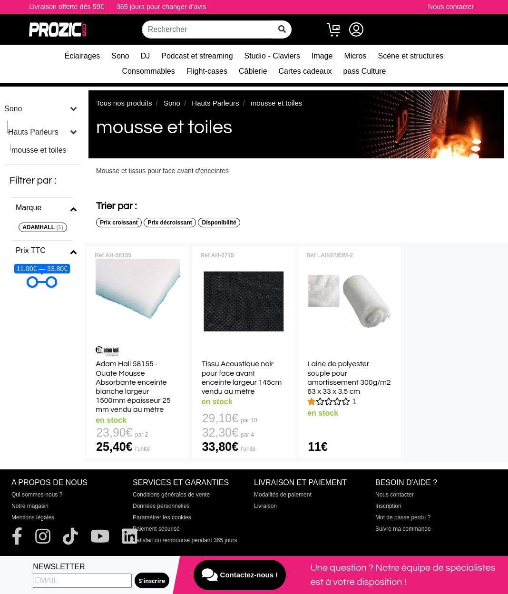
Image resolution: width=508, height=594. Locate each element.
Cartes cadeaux (305, 71)
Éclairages (82, 56)
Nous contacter (451, 6)
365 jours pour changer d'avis (161, 6)
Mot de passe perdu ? (402, 517)
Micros (355, 56)
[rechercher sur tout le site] (282, 29)
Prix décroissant (169, 222)
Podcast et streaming (197, 56)
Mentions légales (32, 517)
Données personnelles (161, 506)
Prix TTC (31, 250)
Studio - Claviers (272, 56)
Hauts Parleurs (33, 132)
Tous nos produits (124, 103)
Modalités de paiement (283, 494)
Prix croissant (118, 222)
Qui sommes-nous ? (36, 494)
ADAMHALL (42, 227)
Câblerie (253, 71)
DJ (145, 56)
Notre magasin (30, 506)
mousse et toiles (39, 150)
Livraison (265, 506)
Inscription (388, 506)
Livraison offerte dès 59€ (66, 6)
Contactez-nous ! (240, 575)
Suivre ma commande (403, 529)
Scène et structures (411, 56)
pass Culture (364, 71)
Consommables (148, 71)
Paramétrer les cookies (162, 517)
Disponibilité (219, 222)
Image (322, 56)
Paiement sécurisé (156, 529)
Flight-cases (206, 71)
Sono (120, 56)
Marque (28, 208)
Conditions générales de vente (171, 494)
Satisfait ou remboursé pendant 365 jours (185, 540)
